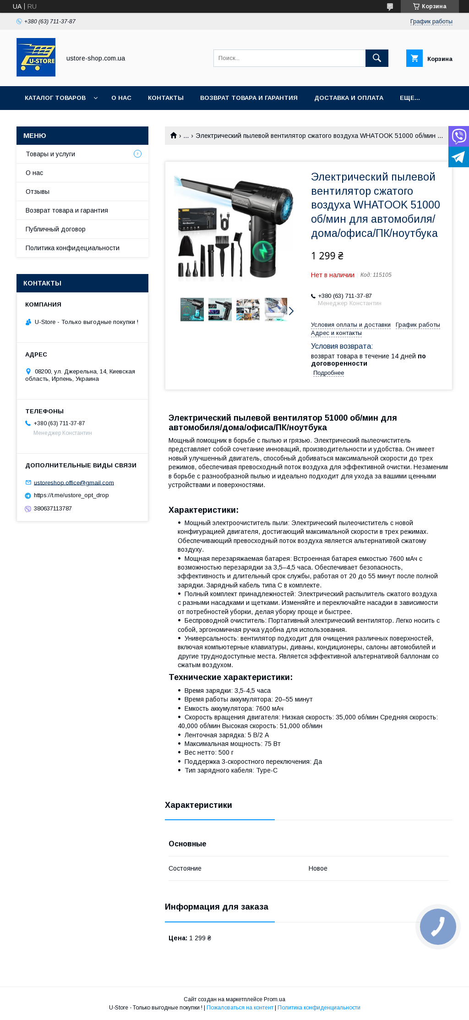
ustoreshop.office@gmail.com (74, 482)
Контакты (166, 97)
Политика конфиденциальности (319, 1007)
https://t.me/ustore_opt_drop (71, 495)
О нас (121, 97)
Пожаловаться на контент (240, 1007)
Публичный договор (56, 229)
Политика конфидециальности (73, 248)
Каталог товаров (55, 97)
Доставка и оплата (348, 97)
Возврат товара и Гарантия (249, 97)
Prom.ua (274, 999)
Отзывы (37, 191)
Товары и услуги (50, 154)
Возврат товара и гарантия (67, 210)
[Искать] (376, 58)
